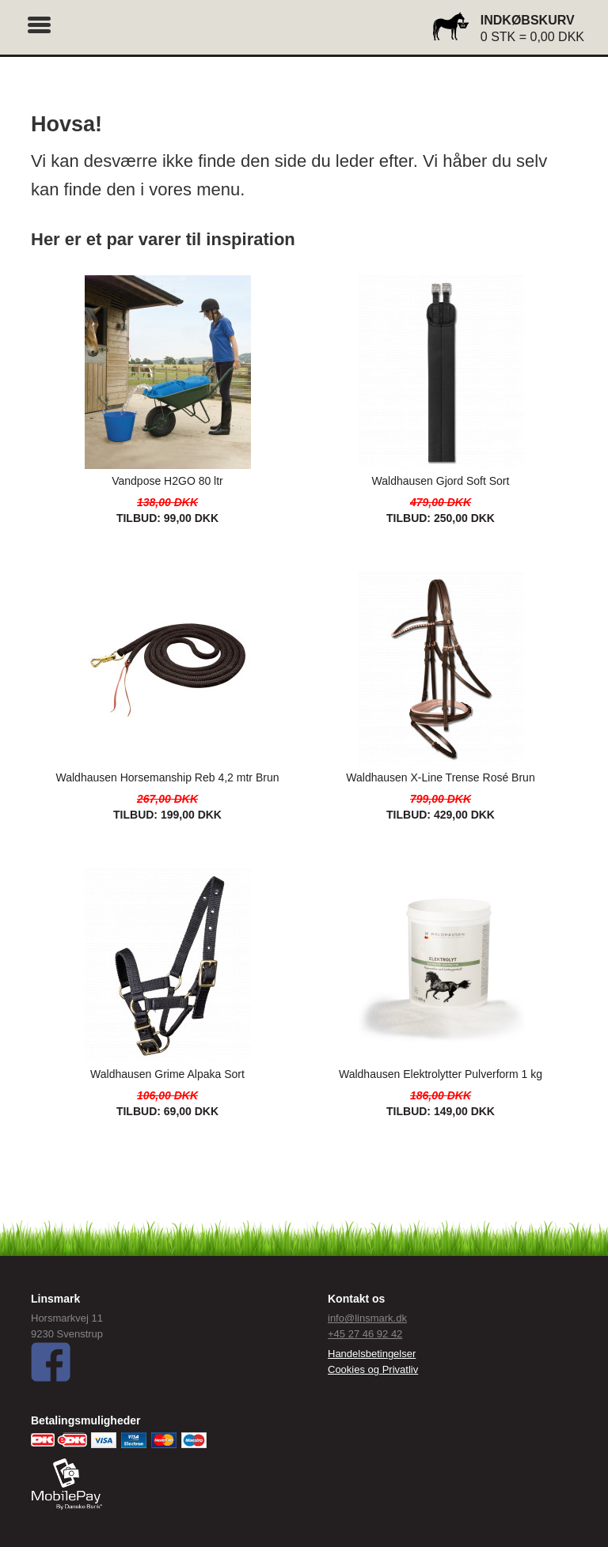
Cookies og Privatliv (373, 1369)
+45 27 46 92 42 (365, 1334)
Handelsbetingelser (372, 1354)
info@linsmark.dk (367, 1318)
